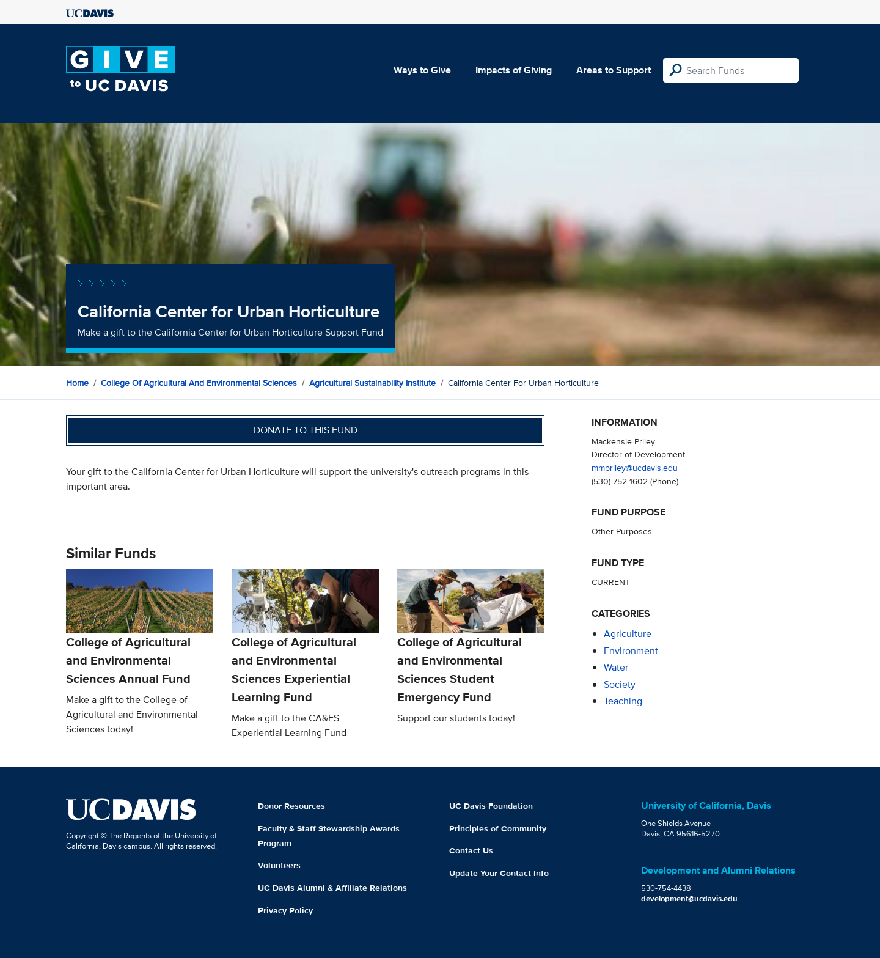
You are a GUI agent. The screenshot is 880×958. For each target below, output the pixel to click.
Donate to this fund (306, 430)
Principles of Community (497, 828)
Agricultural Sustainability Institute (372, 383)
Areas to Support (613, 70)
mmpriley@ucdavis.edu (635, 467)
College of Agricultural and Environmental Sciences (199, 383)
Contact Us (471, 850)
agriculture (627, 634)
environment (631, 651)
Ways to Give (422, 70)
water (616, 667)
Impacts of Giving (513, 70)
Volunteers (279, 865)
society (620, 684)
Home (77, 383)
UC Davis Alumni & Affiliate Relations (332, 888)
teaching (623, 701)
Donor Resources (291, 806)
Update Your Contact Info (499, 873)
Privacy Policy (285, 910)
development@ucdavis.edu (689, 898)
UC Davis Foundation (491, 806)
